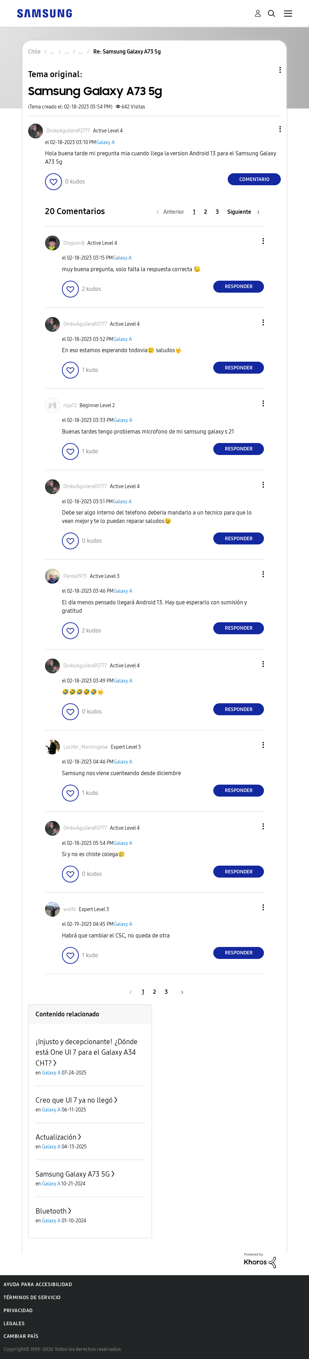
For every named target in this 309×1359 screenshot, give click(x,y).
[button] (268, 129)
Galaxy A (105, 142)
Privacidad (18, 1311)
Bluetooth (51, 1211)
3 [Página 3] (217, 211)
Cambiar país (21, 1336)
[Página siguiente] (243, 212)
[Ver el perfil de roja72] (70, 406)
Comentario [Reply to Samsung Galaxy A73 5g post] (254, 179)
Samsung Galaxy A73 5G (73, 1174)
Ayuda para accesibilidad (38, 1285)
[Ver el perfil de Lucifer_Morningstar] (85, 747)
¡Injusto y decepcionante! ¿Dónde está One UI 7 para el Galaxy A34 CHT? (87, 1052)
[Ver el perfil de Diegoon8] (73, 243)
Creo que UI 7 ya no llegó (74, 1100)
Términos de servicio (32, 1298)
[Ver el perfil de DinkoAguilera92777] (68, 131)
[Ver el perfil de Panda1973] (75, 576)
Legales (14, 1324)
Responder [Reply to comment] (239, 286)
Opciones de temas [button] (268, 69)
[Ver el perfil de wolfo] (69, 909)
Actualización (56, 1137)
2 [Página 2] (205, 211)
